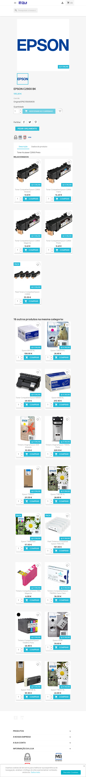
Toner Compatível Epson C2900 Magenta (27, 242)
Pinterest (35, 122)
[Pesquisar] (26, 10)
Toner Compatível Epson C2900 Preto (58, 242)
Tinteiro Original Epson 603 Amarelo (28, 446)
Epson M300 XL (58, 398)
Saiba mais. (35, 772)
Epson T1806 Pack (28, 541)
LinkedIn (22, 718)
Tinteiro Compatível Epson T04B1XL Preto (28, 641)
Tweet (29, 122)
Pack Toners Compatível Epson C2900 (27, 293)
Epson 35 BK (58, 640)
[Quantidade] (16, 111)
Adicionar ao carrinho (39, 111)
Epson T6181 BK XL (28, 690)
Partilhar (24, 122)
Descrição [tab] (23, 146)
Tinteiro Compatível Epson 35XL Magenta (28, 592)
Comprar (31, 198)
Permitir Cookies (70, 772)
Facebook (16, 718)
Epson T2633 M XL (58, 350)
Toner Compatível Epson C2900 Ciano (58, 190)
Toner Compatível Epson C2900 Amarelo (27, 190)
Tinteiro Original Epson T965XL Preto (58, 446)
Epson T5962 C (28, 494)
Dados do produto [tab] (39, 146)
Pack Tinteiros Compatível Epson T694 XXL (58, 542)
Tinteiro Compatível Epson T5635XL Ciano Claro (57, 592)
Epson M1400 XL (28, 350)
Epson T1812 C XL (58, 690)
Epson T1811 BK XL (58, 494)
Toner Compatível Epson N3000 (28, 398)
